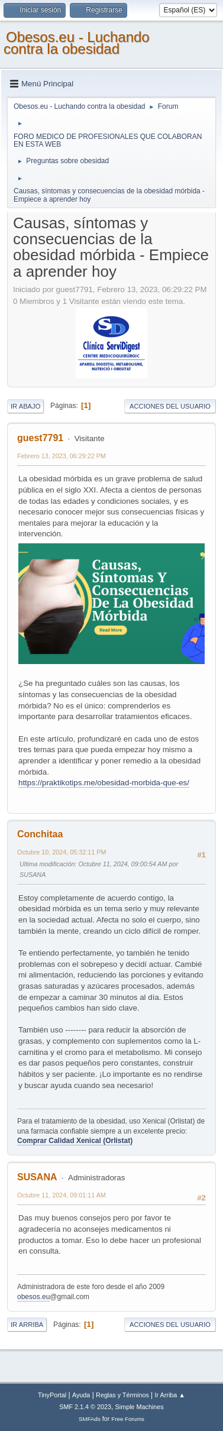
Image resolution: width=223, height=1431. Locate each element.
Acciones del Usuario (170, 406)
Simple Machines (139, 1406)
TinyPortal (52, 1394)
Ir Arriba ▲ (170, 1394)
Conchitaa (40, 834)
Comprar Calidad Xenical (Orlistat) (74, 1141)
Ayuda (81, 1394)
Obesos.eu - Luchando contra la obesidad (77, 43)
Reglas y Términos (122, 1394)
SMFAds (90, 1419)
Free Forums (127, 1419)
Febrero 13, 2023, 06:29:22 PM (61, 455)
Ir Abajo (25, 406)
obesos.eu (33, 1297)
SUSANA (37, 1177)
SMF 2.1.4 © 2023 (85, 1406)
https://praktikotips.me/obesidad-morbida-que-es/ (103, 782)
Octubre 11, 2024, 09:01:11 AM (61, 1195)
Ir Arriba (27, 1324)
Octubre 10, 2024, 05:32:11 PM (61, 852)
